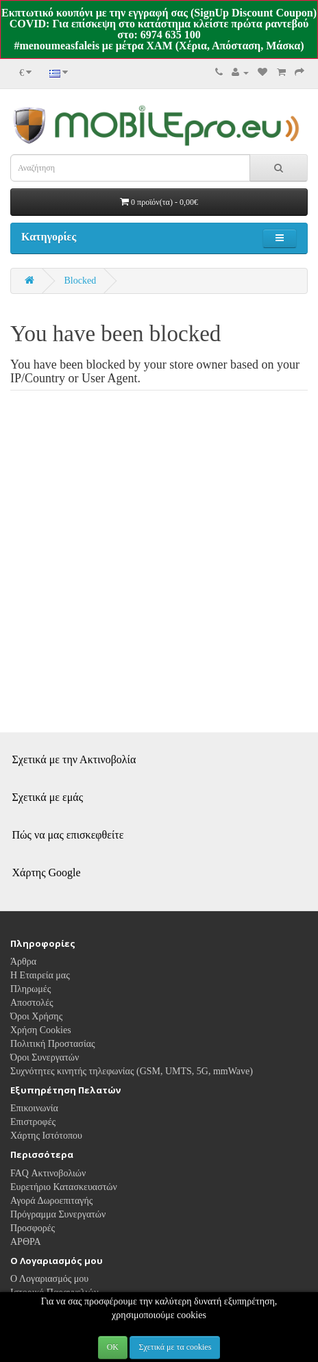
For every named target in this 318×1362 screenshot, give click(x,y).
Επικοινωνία (34, 1108)
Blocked (80, 280)
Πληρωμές (30, 989)
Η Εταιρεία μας (40, 975)
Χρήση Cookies (40, 1030)
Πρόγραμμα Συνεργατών (58, 1214)
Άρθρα (23, 961)
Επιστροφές (33, 1122)
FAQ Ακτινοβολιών (48, 1173)
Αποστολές (31, 1003)
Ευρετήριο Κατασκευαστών (63, 1187)
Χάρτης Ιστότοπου (46, 1135)
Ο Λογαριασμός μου (49, 1279)
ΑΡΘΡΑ (25, 1242)
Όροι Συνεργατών (44, 1057)
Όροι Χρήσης (36, 1016)
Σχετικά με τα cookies (174, 1347)
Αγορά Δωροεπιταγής (51, 1201)
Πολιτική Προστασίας (52, 1044)
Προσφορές (32, 1228)
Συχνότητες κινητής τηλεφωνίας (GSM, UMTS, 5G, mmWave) (131, 1071)
